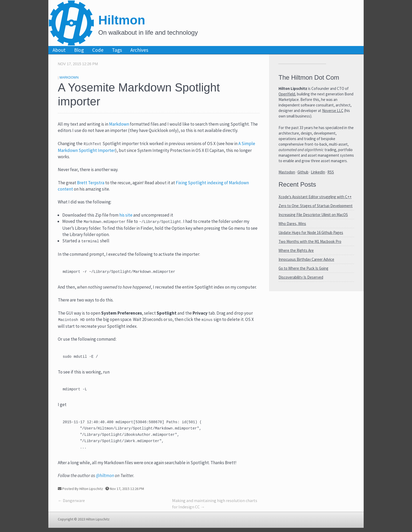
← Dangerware (71, 504)
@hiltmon (105, 480)
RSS (330, 172)
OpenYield (287, 93)
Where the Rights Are (296, 250)
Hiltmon (121, 20)
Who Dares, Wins (292, 223)
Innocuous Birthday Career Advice (306, 259)
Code (98, 50)
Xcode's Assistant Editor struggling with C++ (315, 196)
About (59, 50)
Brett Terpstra (90, 183)
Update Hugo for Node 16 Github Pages (311, 232)
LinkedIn (318, 172)
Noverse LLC (332, 110)
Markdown (69, 77)
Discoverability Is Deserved (301, 277)
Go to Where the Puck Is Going (303, 268)
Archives (139, 50)
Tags (117, 50)
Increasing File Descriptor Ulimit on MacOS (313, 214)
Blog (79, 50)
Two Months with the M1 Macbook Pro (310, 241)
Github (302, 172)
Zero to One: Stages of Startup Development (316, 205)
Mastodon (287, 172)
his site (125, 215)
